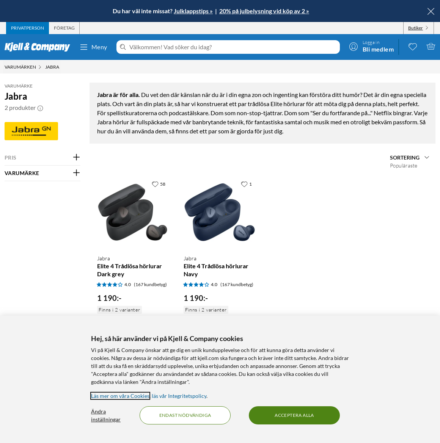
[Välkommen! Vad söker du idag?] (233, 47)
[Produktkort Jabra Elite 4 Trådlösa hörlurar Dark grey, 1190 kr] (132, 212)
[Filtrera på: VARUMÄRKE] (42, 173)
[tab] (27, 28)
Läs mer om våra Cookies (120, 396)
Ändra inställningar (106, 415)
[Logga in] (371, 46)
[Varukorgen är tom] (431, 46)
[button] (40, 107)
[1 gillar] (246, 183)
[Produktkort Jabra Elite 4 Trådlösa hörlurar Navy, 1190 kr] (219, 212)
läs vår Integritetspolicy (179, 396)
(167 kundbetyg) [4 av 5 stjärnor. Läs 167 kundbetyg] (150, 284)
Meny (93, 47)
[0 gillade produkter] (413, 46)
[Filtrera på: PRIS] (42, 157)
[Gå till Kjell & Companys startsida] (40, 47)
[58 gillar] (158, 183)
